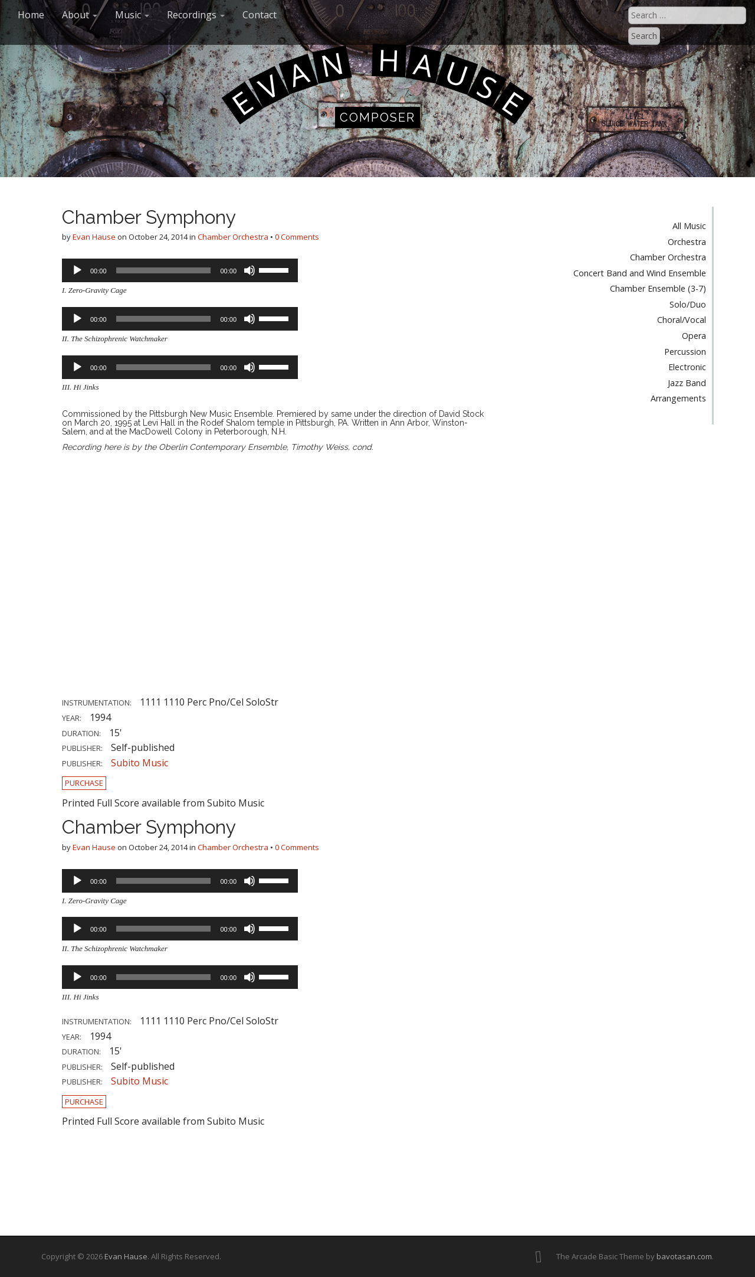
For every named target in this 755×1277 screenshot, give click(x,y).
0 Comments (297, 236)
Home (31, 14)
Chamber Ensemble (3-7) (658, 288)
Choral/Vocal (681, 319)
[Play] (77, 270)
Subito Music (139, 762)
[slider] (163, 270)
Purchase (84, 783)
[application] (180, 270)
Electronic (687, 367)
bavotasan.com (684, 1256)
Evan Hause (94, 236)
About (79, 14)
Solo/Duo (687, 304)
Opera (694, 335)
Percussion (685, 351)
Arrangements (678, 398)
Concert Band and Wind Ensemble (639, 273)
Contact (259, 14)
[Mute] (249, 270)
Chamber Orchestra (233, 236)
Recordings (196, 14)
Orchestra (687, 241)
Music (132, 14)
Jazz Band (687, 382)
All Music (689, 225)
